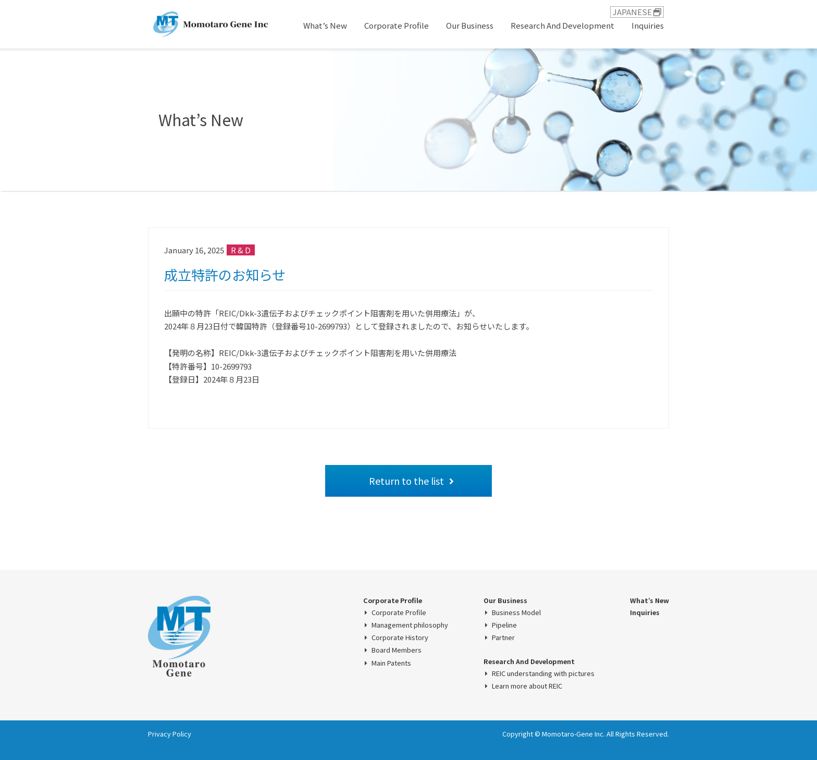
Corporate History (400, 637)
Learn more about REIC (527, 686)
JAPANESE (637, 11)
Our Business (469, 25)
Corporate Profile (396, 25)
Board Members (397, 650)
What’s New (325, 25)
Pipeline (504, 625)
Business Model (516, 612)
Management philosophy (410, 625)
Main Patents (391, 663)
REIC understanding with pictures (543, 673)
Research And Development (562, 25)
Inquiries (648, 25)
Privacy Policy (169, 734)
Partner (503, 637)
